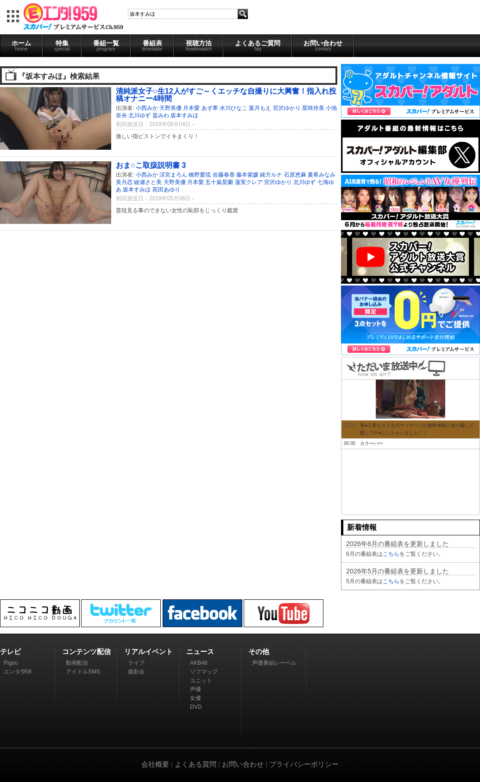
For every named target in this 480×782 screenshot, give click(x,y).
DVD (196, 707)
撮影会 (136, 671)
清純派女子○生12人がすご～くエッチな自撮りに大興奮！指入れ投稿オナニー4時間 (226, 94)
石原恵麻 (295, 175)
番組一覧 (106, 45)
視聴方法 (198, 45)
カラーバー (371, 443)
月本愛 (191, 108)
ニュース (200, 651)
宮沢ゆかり (287, 108)
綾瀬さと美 (148, 182)
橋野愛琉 (200, 175)
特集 (62, 45)
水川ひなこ (233, 108)
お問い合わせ (322, 45)
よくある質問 (195, 764)
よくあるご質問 (257, 45)
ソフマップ (204, 671)
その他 (258, 651)
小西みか (147, 108)
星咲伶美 (313, 108)
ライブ (136, 663)
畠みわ (160, 115)
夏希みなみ (321, 175)
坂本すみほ (184, 115)
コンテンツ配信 (86, 651)
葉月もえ (260, 108)
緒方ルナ (271, 175)
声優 (195, 689)
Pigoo (11, 663)
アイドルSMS (83, 671)
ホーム (21, 45)
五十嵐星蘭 (219, 182)
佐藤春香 (224, 175)
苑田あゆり (166, 189)
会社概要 (155, 764)
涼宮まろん (173, 175)
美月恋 (124, 182)
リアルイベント (148, 651)
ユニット (201, 680)
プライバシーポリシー (304, 764)
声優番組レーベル (274, 663)
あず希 (210, 108)
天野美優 (170, 108)
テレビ (10, 651)
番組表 (152, 45)
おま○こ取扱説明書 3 (151, 165)
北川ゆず (139, 115)
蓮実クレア (249, 182)
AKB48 (198, 663)
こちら (391, 554)
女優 (195, 698)
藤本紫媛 (247, 175)
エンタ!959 (17, 671)
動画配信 (77, 663)
